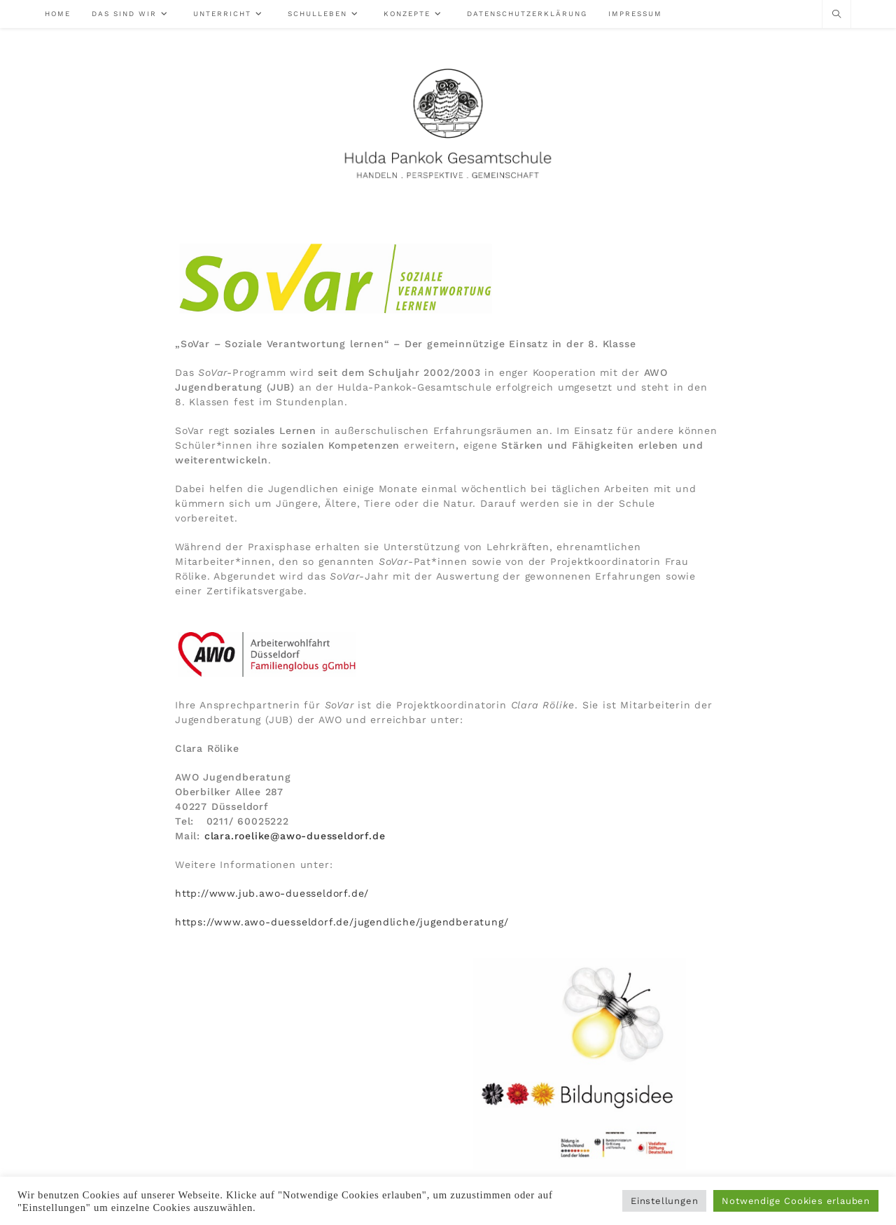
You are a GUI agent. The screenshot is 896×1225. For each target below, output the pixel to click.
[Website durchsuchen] (836, 15)
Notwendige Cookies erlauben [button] (796, 1201)
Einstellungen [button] (664, 1201)
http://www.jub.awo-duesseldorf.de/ (272, 893)
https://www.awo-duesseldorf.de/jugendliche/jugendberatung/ (341, 921)
